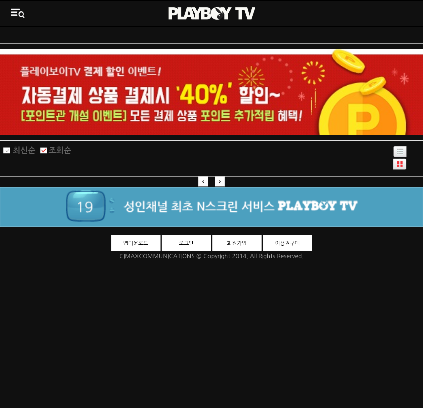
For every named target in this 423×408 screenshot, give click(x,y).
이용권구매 (287, 243)
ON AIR (53, 35)
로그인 (186, 243)
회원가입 (237, 243)
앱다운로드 (135, 243)
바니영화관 (264, 35)
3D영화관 (370, 35)
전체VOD (159, 35)
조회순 (60, 150)
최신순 (24, 150)
